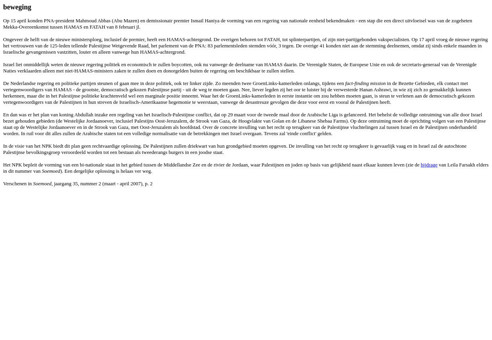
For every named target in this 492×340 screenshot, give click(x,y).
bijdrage (429, 165)
